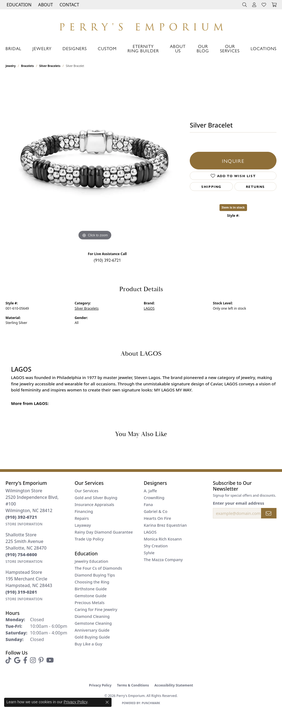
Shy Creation (156, 545)
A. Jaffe (150, 490)
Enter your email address (238, 503)
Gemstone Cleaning (93, 623)
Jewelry (41, 48)
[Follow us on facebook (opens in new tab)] (25, 660)
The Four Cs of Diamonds (98, 568)
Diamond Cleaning (92, 616)
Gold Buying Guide (92, 637)
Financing (84, 511)
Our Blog (203, 48)
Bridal (13, 48)
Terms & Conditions (133, 685)
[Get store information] (24, 524)
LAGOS (149, 308)
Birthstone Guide (91, 588)
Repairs (82, 518)
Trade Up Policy (89, 539)
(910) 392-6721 (107, 260)
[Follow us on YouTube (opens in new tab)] (50, 660)
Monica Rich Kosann (163, 539)
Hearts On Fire (157, 518)
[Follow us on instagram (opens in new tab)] (33, 660)
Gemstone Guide (90, 595)
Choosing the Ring (92, 582)
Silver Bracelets (50, 66)
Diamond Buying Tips (95, 575)
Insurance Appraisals (94, 504)
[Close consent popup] (107, 702)
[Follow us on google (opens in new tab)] (17, 660)
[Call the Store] (21, 517)
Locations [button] (263, 48)
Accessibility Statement (173, 685)
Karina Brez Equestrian (165, 525)
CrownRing (154, 497)
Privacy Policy (100, 685)
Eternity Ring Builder (143, 48)
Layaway (83, 525)
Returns (255, 186)
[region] (95, 159)
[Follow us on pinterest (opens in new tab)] (41, 660)
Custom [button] (107, 48)
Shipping (211, 186)
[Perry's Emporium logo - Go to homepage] (141, 25)
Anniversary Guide (92, 630)
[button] (18, 4)
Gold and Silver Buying (96, 497)
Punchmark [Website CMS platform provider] (151, 703)
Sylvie (149, 552)
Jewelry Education (91, 561)
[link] (68, 4)
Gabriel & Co (155, 511)
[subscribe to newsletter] (268, 513)
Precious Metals (89, 602)
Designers (75, 48)
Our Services (230, 48)
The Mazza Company (163, 559)
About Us (178, 48)
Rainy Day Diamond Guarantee (104, 532)
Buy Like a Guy (88, 644)
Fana (148, 504)
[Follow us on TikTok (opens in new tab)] (8, 660)
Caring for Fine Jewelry (96, 609)
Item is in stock (233, 207)
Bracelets (27, 66)
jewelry (11, 66)
